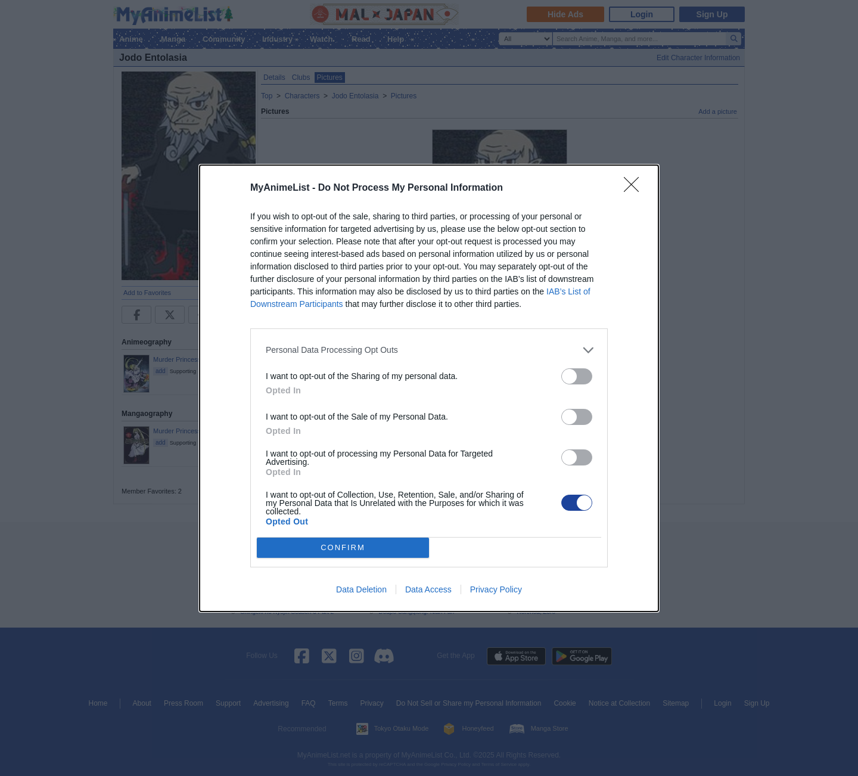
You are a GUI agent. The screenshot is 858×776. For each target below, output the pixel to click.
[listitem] (429, 350)
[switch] (576, 376)
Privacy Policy (496, 589)
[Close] (635, 188)
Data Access (428, 589)
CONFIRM (343, 547)
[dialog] (429, 388)
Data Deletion (361, 589)
